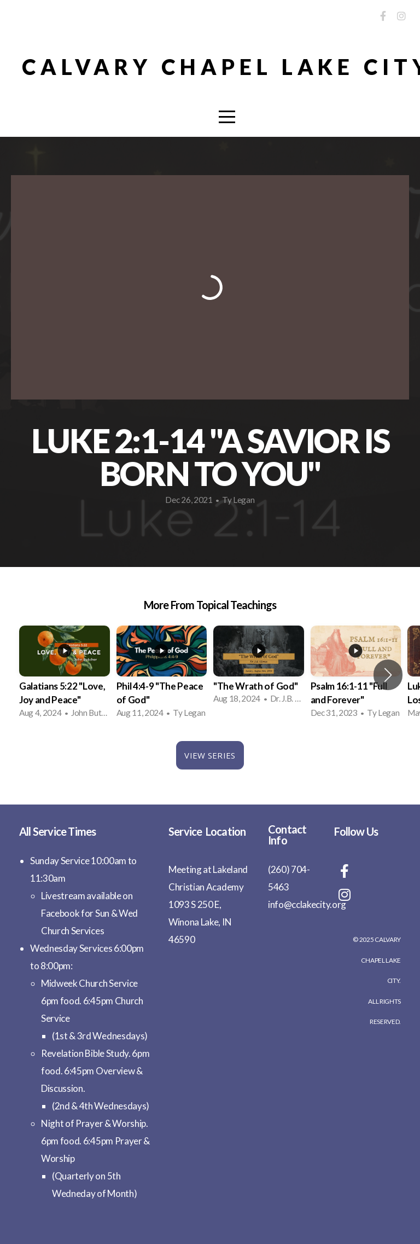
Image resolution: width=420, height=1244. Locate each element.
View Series (209, 755)
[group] (64, 675)
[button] (388, 675)
